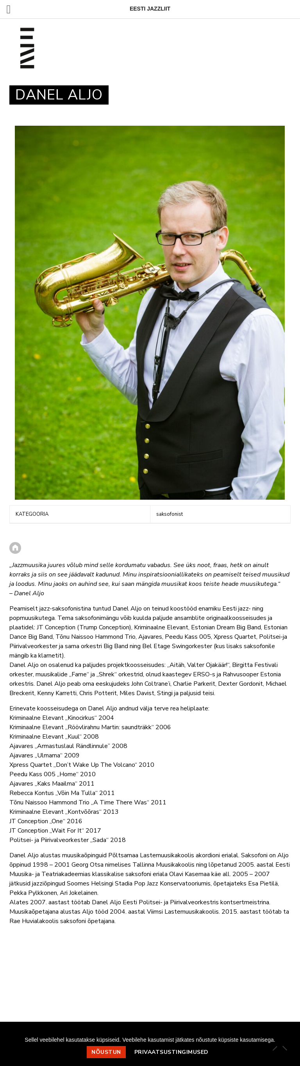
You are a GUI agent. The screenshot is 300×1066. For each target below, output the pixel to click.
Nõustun (106, 1052)
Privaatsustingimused (171, 1052)
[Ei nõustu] (284, 1048)
